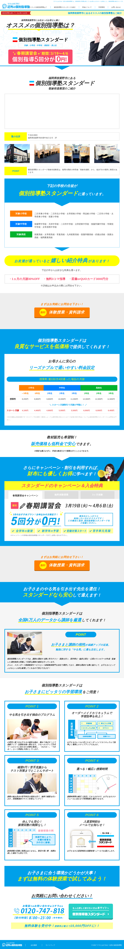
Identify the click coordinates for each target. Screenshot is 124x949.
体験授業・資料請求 (62, 312)
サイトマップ (50, 945)
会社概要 (34, 945)
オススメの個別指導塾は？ (38, 7)
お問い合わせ (116, 7)
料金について (87, 7)
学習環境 (101, 7)
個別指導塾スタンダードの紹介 (65, 7)
